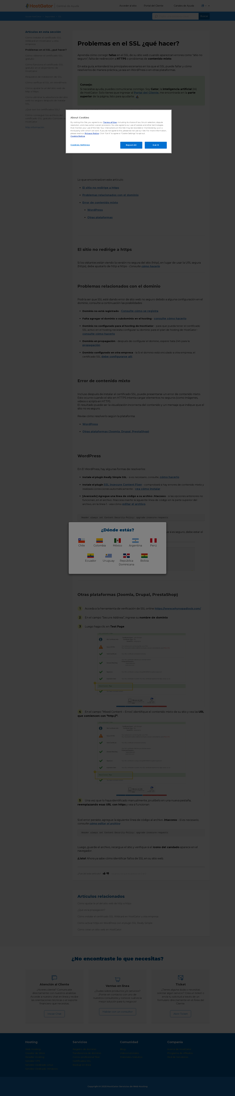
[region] (119, 131)
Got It (156, 145)
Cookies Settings (80, 145)
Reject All (131, 145)
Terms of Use (110, 122)
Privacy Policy (92, 133)
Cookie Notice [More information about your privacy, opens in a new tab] (77, 136)
